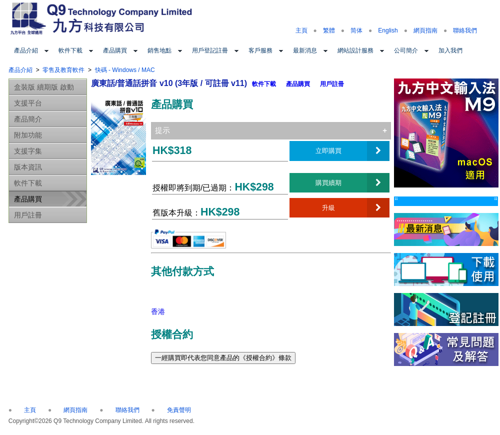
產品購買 (115, 50)
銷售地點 (160, 50)
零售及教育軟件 (63, 70)
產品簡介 (28, 119)
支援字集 (28, 151)
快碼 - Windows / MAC (125, 70)
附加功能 (28, 135)
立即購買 (329, 150)
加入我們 (450, 50)
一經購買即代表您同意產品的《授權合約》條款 (223, 358)
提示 (162, 130)
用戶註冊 (28, 215)
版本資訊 (28, 167)
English (388, 30)
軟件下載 (70, 50)
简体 (356, 30)
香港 (158, 312)
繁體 (329, 30)
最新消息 (305, 50)
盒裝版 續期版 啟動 (44, 87)
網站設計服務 (356, 50)
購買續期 (329, 182)
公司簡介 (406, 50)
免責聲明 (179, 410)
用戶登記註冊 (210, 50)
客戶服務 (260, 50)
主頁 (302, 30)
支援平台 (28, 103)
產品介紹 (26, 50)
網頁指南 (426, 30)
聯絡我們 (465, 30)
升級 (328, 208)
